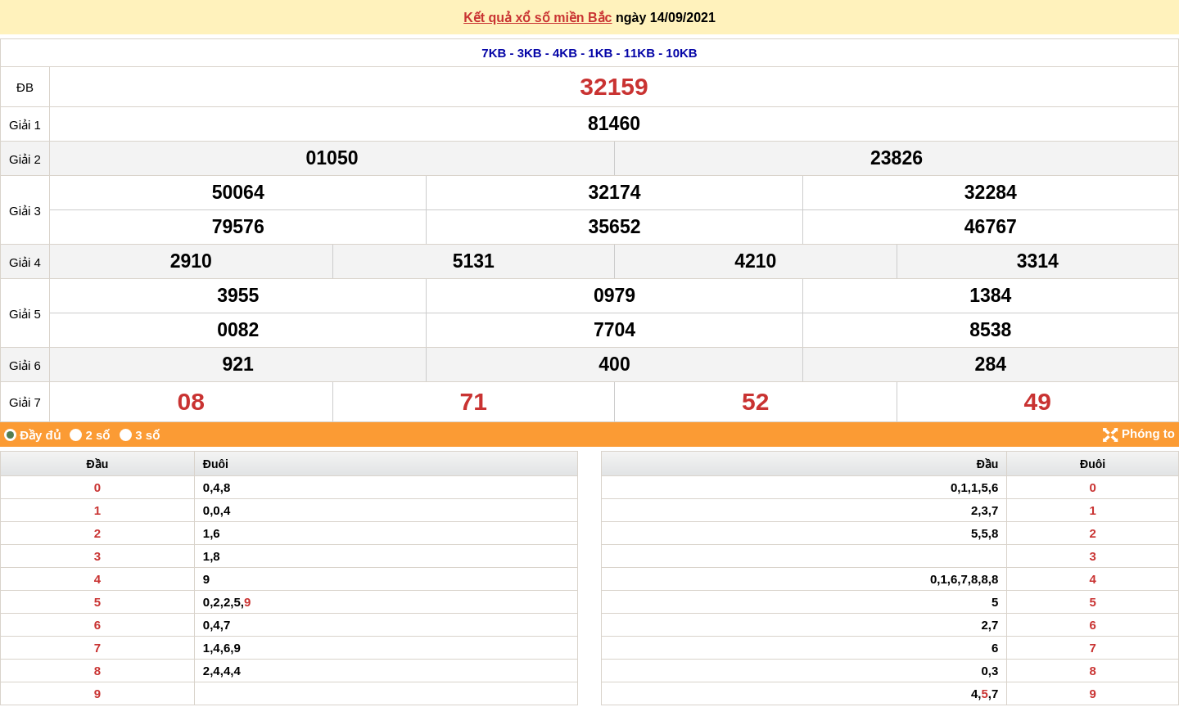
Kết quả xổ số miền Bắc (537, 18)
